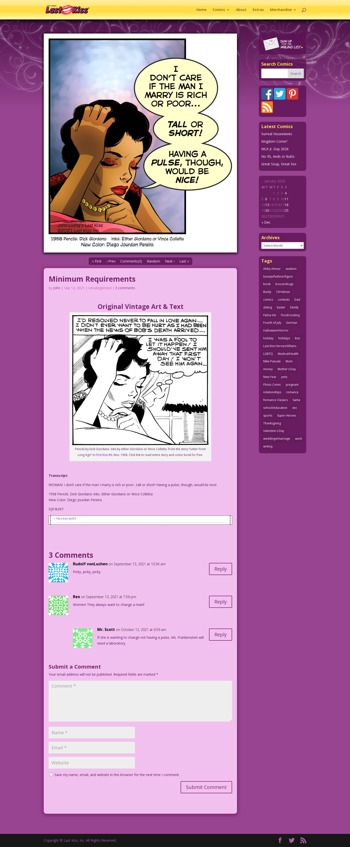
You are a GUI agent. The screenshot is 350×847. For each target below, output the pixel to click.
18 (287, 204)
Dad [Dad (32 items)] (297, 299)
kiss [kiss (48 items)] (297, 338)
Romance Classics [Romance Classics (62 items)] (275, 400)
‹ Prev (110, 261)
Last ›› (184, 261)
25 (287, 210)
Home (201, 10)
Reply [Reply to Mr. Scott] (220, 634)
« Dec (266, 222)
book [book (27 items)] (267, 284)
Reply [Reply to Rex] (220, 601)
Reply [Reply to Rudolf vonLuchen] (220, 569)
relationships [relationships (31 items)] (272, 392)
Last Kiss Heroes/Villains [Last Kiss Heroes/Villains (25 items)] (279, 346)
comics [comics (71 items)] (268, 299)
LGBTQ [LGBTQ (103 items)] (268, 354)
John (56, 288)
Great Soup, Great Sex (278, 164)
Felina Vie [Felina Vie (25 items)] (269, 315)
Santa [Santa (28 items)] (296, 400)
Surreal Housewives (276, 133)
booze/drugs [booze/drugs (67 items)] (284, 284)
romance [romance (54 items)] (292, 392)
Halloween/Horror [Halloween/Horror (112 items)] (276, 330)
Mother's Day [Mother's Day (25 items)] (287, 369)
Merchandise (281, 10)
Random (153, 261)
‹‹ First (97, 261)
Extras (258, 10)
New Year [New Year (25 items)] (269, 377)
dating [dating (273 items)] (267, 307)
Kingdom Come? (274, 141)
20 (267, 210)
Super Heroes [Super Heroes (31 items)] (286, 415)
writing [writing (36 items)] (267, 446)
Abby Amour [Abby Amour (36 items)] (272, 269)
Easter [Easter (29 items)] (281, 307)
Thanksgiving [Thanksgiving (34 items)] (272, 423)
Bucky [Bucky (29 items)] (267, 292)
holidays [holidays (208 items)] (284, 338)
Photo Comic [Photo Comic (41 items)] (272, 385)
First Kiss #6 (104, 455)
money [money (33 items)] (268, 369)
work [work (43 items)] (298, 439)
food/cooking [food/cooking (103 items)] (290, 315)
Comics (219, 10)
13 (267, 204)
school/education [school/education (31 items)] (275, 408)
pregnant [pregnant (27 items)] (292, 385)
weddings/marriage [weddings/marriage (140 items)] (276, 439)
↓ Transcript (64, 518)
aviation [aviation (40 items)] (291, 269)
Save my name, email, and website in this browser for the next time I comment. (117, 774)
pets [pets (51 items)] (284, 377)
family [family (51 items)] (294, 307)
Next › (170, 261)
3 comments (125, 288)
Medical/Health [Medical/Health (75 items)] (288, 354)
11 (287, 199)
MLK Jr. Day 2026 (275, 149)
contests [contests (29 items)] (283, 299)
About (241, 10)
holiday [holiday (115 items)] (268, 338)
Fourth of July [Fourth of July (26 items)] (272, 323)
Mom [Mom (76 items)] (289, 361)
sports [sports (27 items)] (267, 415)
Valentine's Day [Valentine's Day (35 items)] (273, 431)
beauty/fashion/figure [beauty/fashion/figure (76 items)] (278, 276)
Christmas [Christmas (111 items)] (283, 292)
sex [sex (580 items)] (294, 408)
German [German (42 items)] (291, 323)
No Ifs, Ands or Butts (278, 156)
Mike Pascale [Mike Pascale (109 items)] (272, 361)
